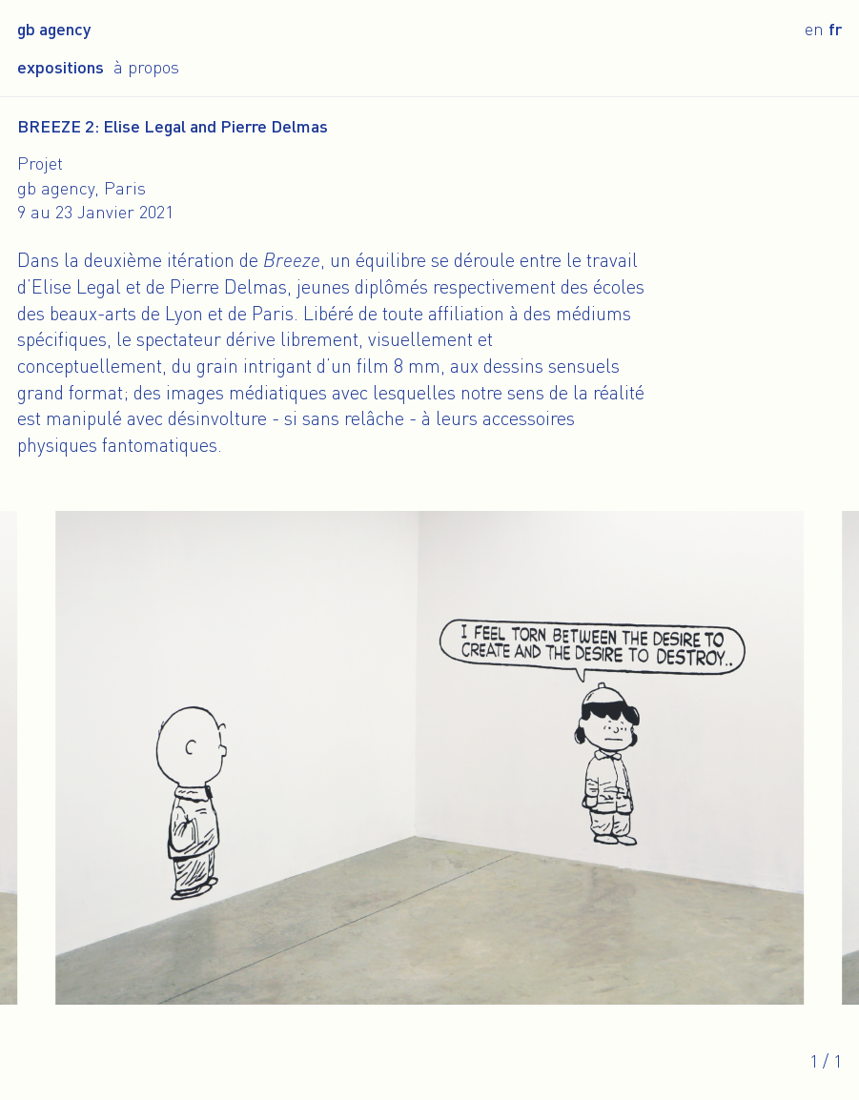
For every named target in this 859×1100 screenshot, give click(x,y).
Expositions (60, 66)
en (814, 28)
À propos (146, 66)
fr (835, 28)
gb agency (54, 28)
